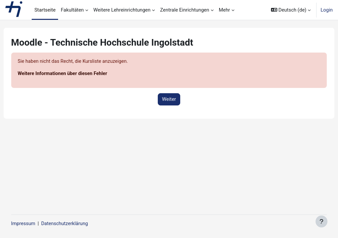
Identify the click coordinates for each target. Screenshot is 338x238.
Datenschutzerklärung (78, 224)
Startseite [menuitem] (44, 10)
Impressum (35, 224)
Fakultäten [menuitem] (72, 10)
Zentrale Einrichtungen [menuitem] (184, 10)
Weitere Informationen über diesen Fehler (76, 74)
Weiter (169, 99)
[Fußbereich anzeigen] (321, 221)
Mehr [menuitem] (224, 10)
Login (327, 10)
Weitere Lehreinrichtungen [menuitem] (122, 10)
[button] (291, 10)
